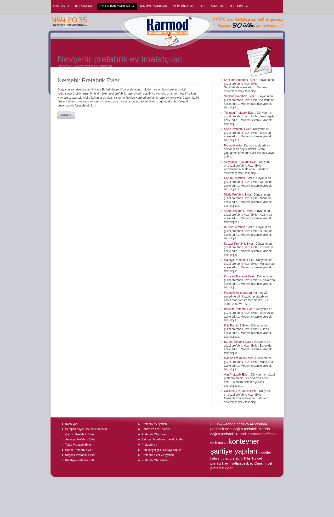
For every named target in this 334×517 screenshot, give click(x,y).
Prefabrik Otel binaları (156, 460)
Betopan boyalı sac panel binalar (86, 429)
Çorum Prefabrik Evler (238, 178)
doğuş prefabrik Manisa (251, 429)
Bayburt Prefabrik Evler (239, 309)
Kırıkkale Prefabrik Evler (240, 276)
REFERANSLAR (212, 6)
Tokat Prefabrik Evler (78, 444)
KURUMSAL (84, 6)
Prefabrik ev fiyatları (154, 424)
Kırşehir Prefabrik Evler (80, 455)
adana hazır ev (237, 424)
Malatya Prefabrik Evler (239, 260)
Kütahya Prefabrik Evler (80, 460)
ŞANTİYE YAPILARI (153, 6)
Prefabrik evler (233, 145)
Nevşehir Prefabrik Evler (89, 80)
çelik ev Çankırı (254, 463)
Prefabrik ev (149, 444)
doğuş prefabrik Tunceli (228, 434)
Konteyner (72, 424)
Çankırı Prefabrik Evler (79, 434)
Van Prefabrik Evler (236, 374)
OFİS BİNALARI (184, 6)
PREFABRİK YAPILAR (116, 6)
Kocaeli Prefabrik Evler (239, 243)
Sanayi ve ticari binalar (156, 429)
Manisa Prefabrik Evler (239, 358)
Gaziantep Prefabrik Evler (241, 391)
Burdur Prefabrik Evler (238, 227)
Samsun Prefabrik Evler (239, 96)
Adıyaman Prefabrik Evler (240, 161)
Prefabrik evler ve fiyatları (158, 455)
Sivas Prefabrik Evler (238, 129)
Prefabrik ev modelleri (238, 292)
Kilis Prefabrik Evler (237, 325)
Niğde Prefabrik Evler (238, 194)
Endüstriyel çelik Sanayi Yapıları (162, 450)
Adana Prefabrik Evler (238, 211)
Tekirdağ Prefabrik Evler (239, 112)
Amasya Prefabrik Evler (80, 439)
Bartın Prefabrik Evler (238, 341)
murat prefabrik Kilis (235, 458)
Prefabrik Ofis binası (155, 434)
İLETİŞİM (239, 6)
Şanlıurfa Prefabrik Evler (240, 80)
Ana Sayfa (61, 6)
